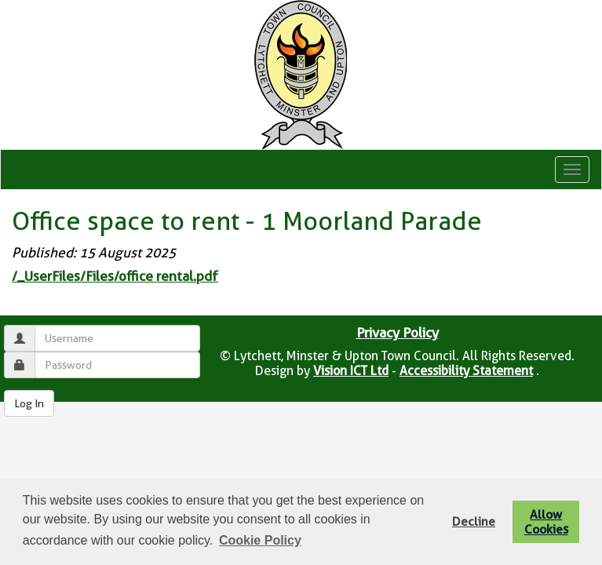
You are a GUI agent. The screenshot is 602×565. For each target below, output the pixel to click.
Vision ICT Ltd (351, 370)
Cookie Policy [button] (260, 540)
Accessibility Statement (466, 370)
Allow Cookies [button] (546, 522)
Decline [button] (473, 521)
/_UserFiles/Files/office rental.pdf (115, 276)
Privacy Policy (397, 333)
